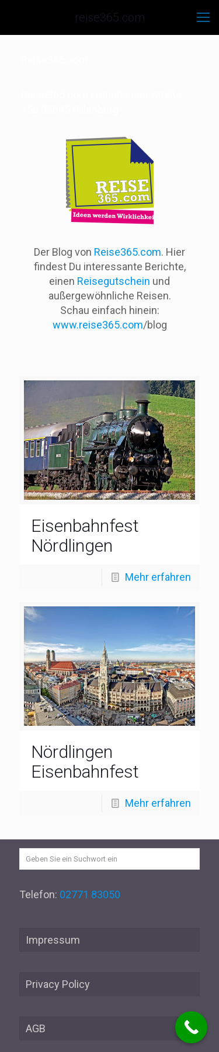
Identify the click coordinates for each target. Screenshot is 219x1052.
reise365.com (110, 17)
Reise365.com (127, 252)
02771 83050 (90, 894)
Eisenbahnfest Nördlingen (85, 536)
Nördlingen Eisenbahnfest (85, 762)
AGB (36, 1028)
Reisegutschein (113, 281)
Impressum (53, 940)
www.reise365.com (98, 325)
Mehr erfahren (158, 577)
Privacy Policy (58, 984)
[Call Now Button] (191, 1027)
